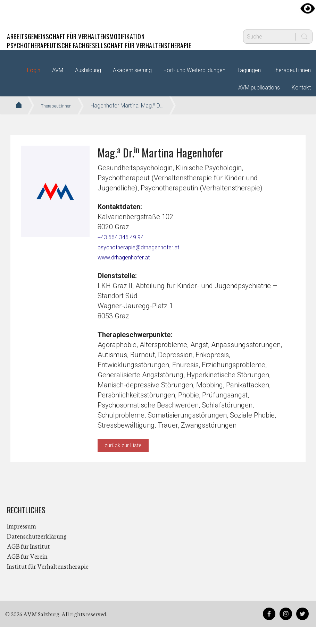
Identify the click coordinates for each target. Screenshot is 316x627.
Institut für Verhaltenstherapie (48, 565)
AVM (20, 12)
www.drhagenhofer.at (131, 257)
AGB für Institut (28, 545)
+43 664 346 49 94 (126, 237)
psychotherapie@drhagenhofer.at (149, 247)
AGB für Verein (27, 555)
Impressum (21, 525)
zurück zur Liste (123, 445)
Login (33, 70)
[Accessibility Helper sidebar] (307, 8)
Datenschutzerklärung (37, 535)
